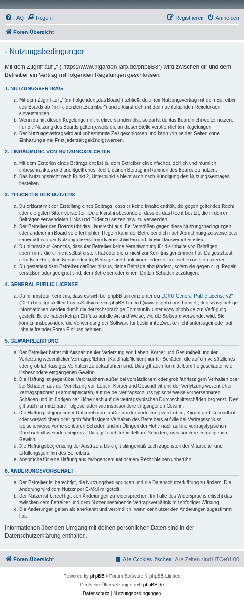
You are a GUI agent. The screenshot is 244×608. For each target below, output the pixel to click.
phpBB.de (153, 584)
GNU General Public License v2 (197, 296)
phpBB (97, 576)
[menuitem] (14, 17)
